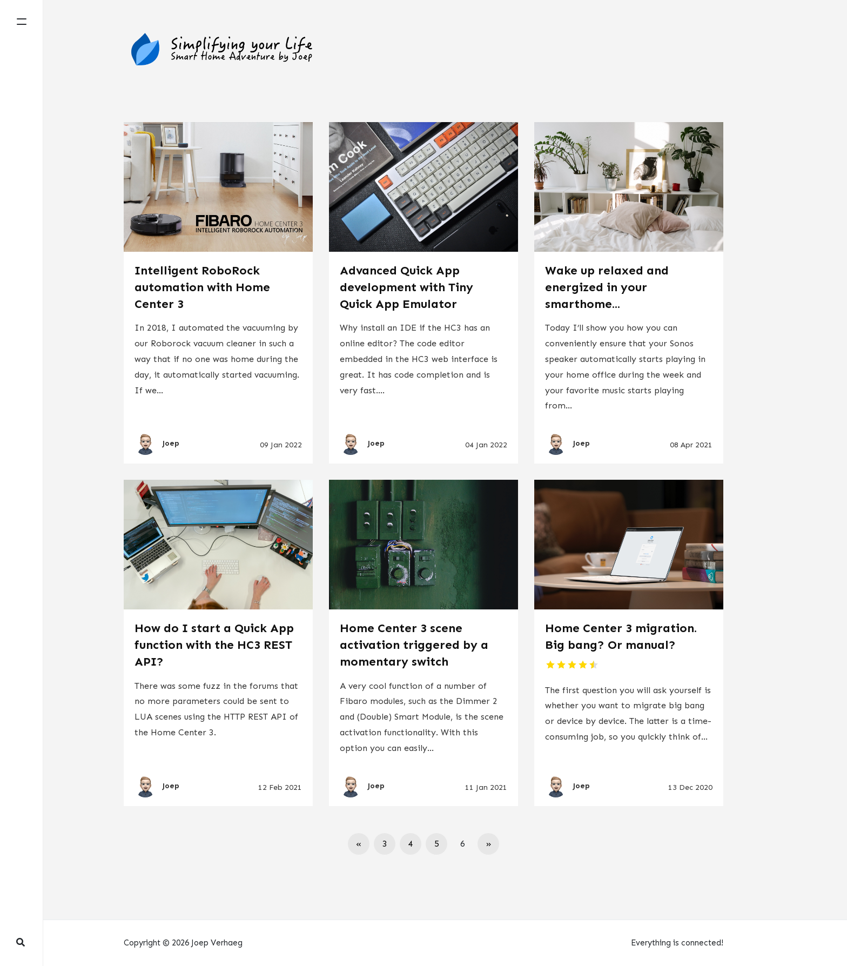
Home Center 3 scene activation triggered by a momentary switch (414, 645)
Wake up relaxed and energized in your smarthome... (607, 287)
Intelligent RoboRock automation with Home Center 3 (202, 287)
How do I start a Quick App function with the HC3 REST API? (214, 645)
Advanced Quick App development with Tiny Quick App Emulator (406, 287)
